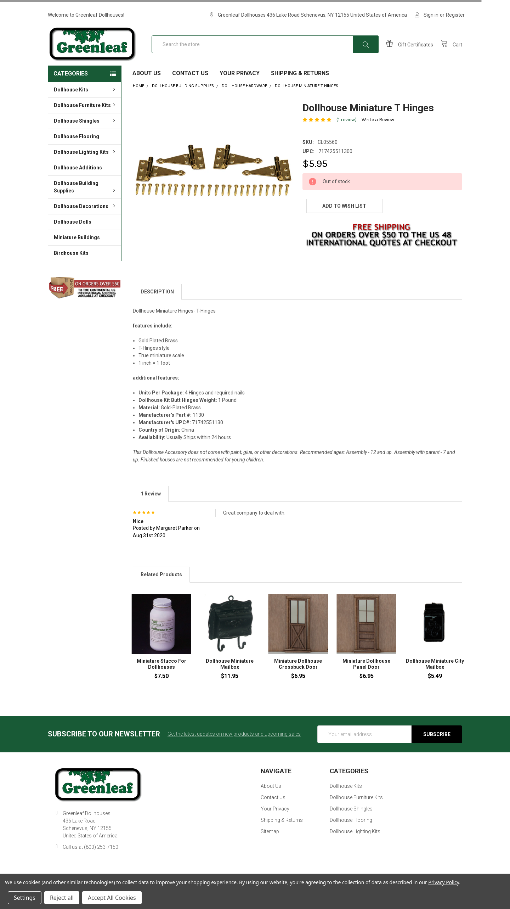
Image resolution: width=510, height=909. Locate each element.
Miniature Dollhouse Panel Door (366, 680)
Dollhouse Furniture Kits (85, 121)
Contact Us (190, 88)
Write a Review (378, 135)
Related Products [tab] (161, 590)
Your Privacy (240, 88)
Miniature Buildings (77, 253)
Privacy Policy (443, 882)
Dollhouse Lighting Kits (85, 167)
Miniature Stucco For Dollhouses (161, 680)
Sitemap (270, 847)
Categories (70, 89)
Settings (24, 898)
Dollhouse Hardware (244, 101)
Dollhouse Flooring (76, 152)
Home (138, 101)
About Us (146, 88)
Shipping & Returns (300, 88)
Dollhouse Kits (85, 105)
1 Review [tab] (151, 509)
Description (157, 307)
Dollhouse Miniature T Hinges (306, 101)
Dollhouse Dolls (72, 237)
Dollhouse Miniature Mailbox (230, 680)
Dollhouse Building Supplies (85, 202)
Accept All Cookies (112, 898)
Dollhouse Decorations (85, 222)
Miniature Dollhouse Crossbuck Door (298, 680)
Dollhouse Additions (78, 183)
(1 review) (346, 135)
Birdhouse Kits (71, 268)
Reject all (62, 898)
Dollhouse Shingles (85, 136)
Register (455, 15)
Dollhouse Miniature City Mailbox (435, 680)
